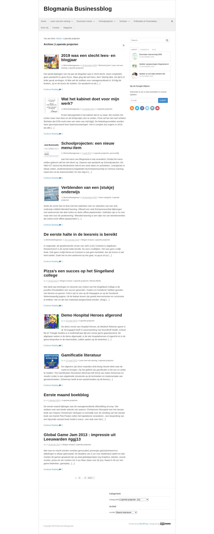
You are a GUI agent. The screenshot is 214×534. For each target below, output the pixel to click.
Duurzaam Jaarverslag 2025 (150, 54)
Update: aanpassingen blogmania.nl (154, 64)
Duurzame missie (84, 21)
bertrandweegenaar (72, 65)
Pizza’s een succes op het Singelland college (79, 273)
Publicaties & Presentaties (145, 21)
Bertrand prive (105, 65)
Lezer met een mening (60, 21)
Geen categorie (105, 198)
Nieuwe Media (95, 281)
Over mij (44, 28)
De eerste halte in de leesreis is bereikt (80, 234)
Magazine (67, 28)
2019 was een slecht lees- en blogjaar (88, 57)
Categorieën (114, 500)
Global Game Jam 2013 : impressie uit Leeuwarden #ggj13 (80, 437)
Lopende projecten (76, 68)
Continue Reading (51, 89)
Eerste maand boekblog (66, 395)
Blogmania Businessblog (78, 9)
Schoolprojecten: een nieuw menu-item (87, 145)
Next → (91, 478)
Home (43, 21)
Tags (154, 49)
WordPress (143, 524)
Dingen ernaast (87, 240)
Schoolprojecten (106, 21)
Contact (55, 28)
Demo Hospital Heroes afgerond (91, 315)
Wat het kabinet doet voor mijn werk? (90, 101)
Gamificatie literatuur (81, 355)
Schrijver (123, 21)
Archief (112, 512)
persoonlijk (114, 153)
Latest (134, 49)
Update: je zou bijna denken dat (152, 74)
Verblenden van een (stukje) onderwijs (87, 189)
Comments (144, 49)
